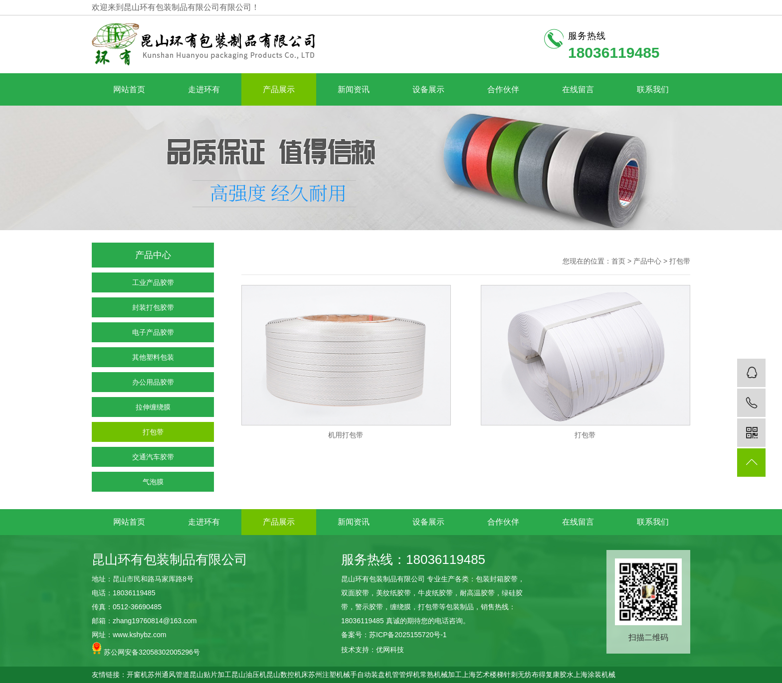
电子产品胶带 (153, 332)
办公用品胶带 (153, 382)
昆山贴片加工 (210, 675)
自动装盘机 (374, 675)
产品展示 (279, 89)
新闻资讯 (354, 89)
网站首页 (129, 89)
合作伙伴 (503, 89)
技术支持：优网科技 (372, 650)
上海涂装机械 (594, 675)
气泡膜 (153, 482)
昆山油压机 (248, 675)
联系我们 (653, 89)
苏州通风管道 (169, 675)
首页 (618, 261)
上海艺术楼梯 (483, 675)
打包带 (153, 432)
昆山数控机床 (287, 675)
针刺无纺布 (521, 675)
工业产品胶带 (153, 282)
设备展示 (428, 89)
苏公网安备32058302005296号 (146, 649)
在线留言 (578, 89)
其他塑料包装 (153, 357)
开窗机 (137, 675)
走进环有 (204, 89)
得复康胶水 (556, 675)
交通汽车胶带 (153, 457)
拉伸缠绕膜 (153, 407)
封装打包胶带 (153, 307)
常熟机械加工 (441, 675)
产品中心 (647, 261)
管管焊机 (406, 675)
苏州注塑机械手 (332, 675)
